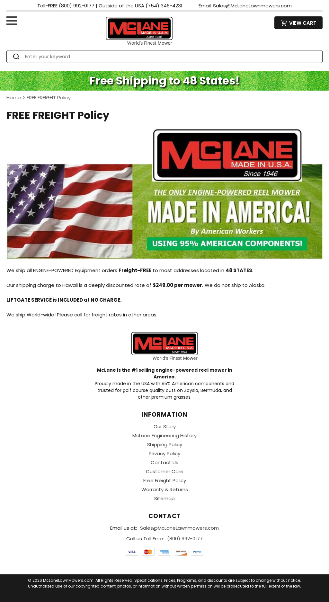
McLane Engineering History (164, 435)
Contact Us (164, 462)
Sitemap (164, 498)
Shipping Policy (164, 444)
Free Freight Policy (164, 480)
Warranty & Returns (164, 489)
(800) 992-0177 (185, 538)
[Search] (170, 56)
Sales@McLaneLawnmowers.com (179, 528)
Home (13, 97)
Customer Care (164, 471)
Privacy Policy (164, 453)
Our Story (165, 426)
